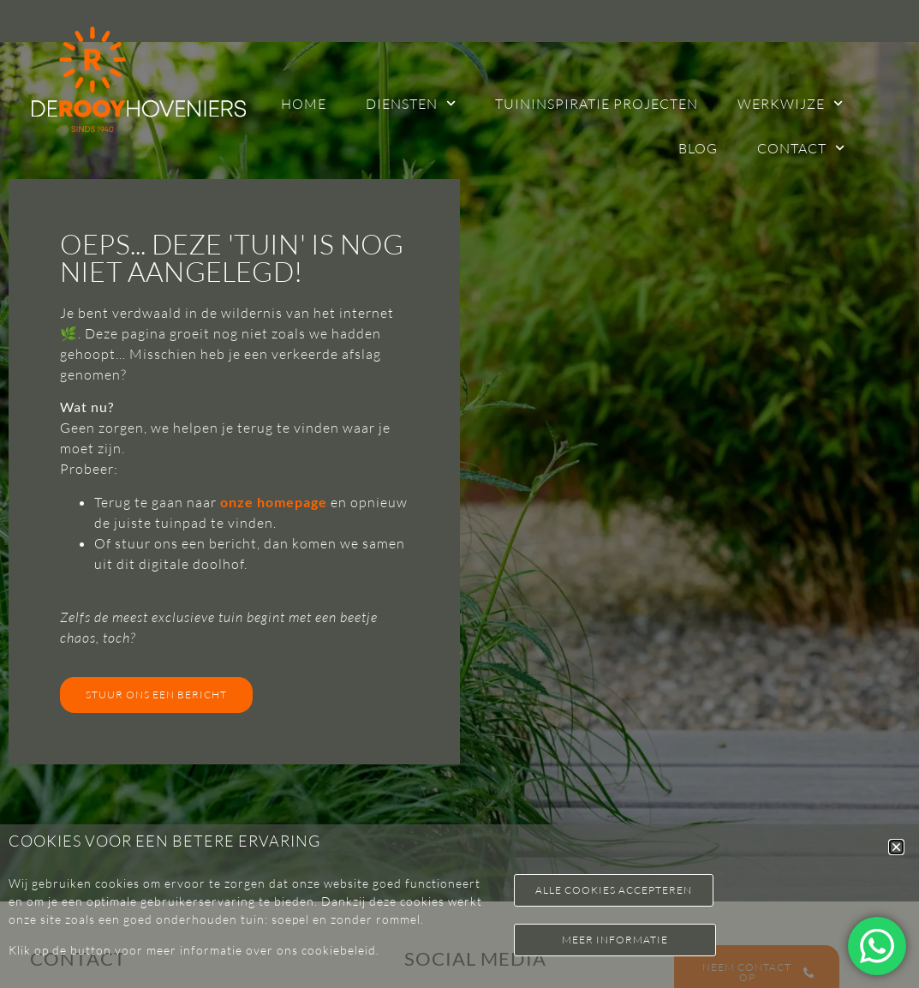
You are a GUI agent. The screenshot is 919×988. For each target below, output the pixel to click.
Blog (698, 148)
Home (303, 103)
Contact (800, 148)
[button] (896, 847)
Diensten (411, 103)
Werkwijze (790, 103)
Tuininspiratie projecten (596, 103)
